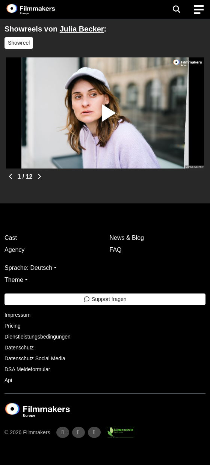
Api (8, 380)
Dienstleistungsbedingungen (38, 337)
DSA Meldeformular (27, 369)
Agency (14, 250)
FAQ (116, 250)
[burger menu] (198, 9)
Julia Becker (82, 29)
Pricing (13, 326)
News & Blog (127, 238)
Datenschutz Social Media (35, 358)
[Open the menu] (176, 9)
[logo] (40, 9)
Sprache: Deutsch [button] (28, 268)
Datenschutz (19, 348)
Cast (11, 238)
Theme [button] (14, 280)
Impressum (17, 315)
